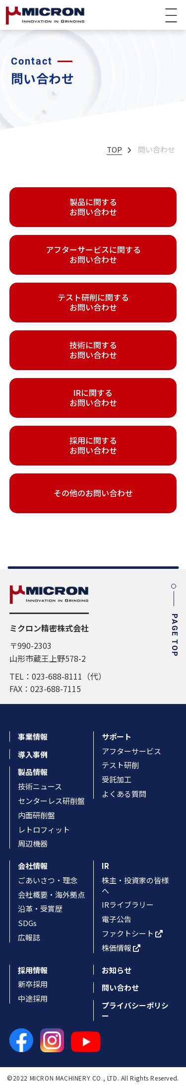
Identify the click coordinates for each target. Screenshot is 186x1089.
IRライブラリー (128, 904)
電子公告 (116, 919)
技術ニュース (40, 786)
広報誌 (29, 937)
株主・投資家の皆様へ (135, 885)
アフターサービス (131, 751)
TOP (114, 149)
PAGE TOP (174, 621)
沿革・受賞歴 (40, 908)
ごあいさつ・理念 (47, 880)
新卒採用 (33, 984)
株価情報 (121, 947)
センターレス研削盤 (51, 800)
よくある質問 (124, 793)
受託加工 (116, 779)
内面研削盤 (36, 815)
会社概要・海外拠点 (51, 894)
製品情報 (33, 772)
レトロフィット (44, 829)
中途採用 (33, 998)
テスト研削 (120, 765)
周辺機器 (33, 843)
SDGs (27, 923)
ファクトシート (132, 933)
